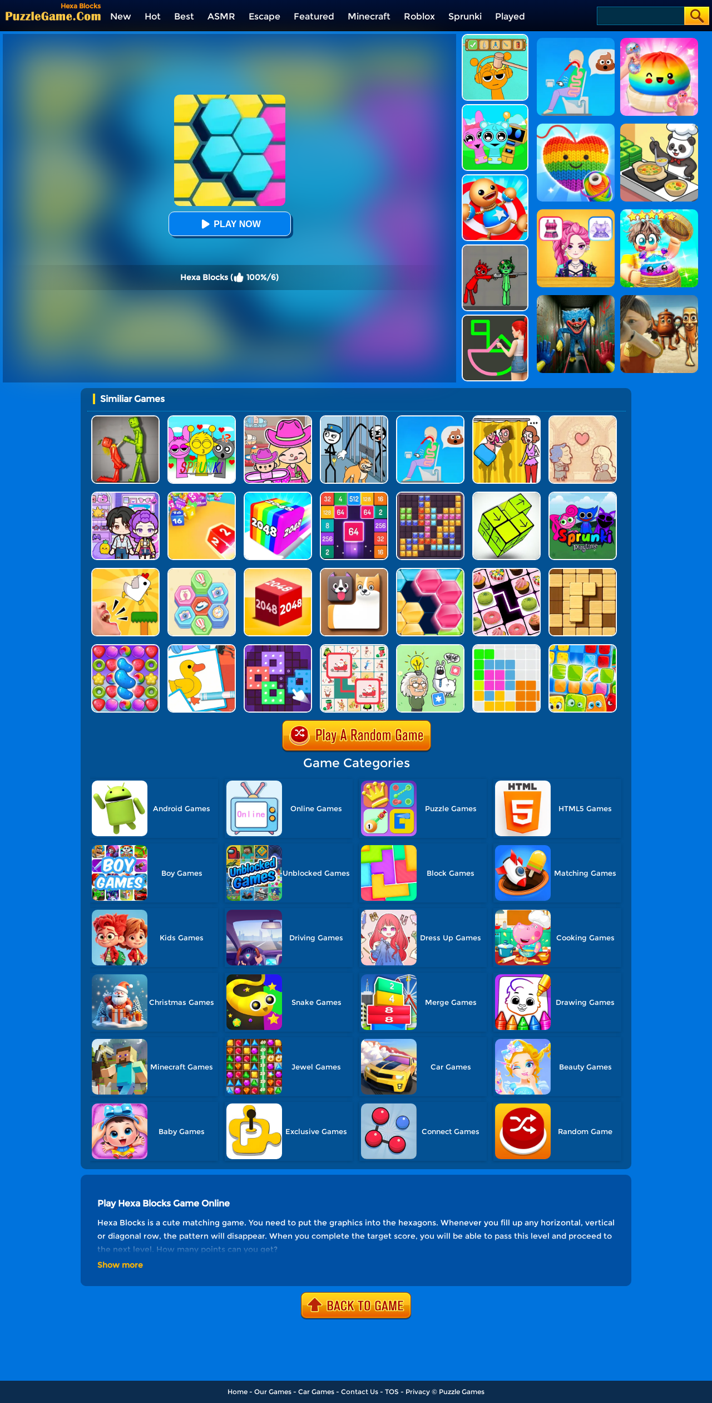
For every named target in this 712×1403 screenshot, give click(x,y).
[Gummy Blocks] (582, 648)
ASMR (221, 16)
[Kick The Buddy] (495, 178)
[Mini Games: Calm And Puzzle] (125, 572)
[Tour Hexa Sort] (201, 572)
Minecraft (369, 16)
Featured (314, 16)
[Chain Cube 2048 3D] (278, 572)
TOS (392, 1391)
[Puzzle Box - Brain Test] (430, 648)
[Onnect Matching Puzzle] (506, 572)
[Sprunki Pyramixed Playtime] (582, 496)
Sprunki (465, 16)
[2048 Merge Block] (354, 496)
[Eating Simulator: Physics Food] (430, 419)
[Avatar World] (278, 419)
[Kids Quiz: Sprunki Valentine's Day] (201, 419)
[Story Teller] (582, 419)
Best (184, 16)
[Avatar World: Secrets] (125, 496)
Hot (153, 16)
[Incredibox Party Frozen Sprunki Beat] (495, 108)
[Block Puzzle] (506, 648)
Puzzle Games (461, 1391)
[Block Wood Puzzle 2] (582, 572)
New (120, 16)
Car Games (316, 1391)
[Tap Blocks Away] (506, 496)
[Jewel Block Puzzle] (430, 496)
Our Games (272, 1391)
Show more (120, 1265)
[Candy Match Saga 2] (125, 648)
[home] (53, 16)
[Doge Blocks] (354, 572)
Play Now (229, 224)
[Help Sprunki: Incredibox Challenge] (495, 38)
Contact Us (359, 1391)
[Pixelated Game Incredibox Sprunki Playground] (495, 248)
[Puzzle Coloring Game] (201, 648)
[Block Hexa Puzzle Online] (430, 572)
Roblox (419, 16)
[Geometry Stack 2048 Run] (278, 496)
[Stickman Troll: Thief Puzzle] (354, 419)
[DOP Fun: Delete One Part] (506, 419)
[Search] (640, 16)
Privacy (418, 1391)
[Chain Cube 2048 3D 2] (201, 496)
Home (238, 1391)
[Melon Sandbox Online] (125, 419)
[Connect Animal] (354, 648)
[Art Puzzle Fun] (278, 648)
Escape (264, 16)
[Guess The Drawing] (495, 319)
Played (510, 16)
